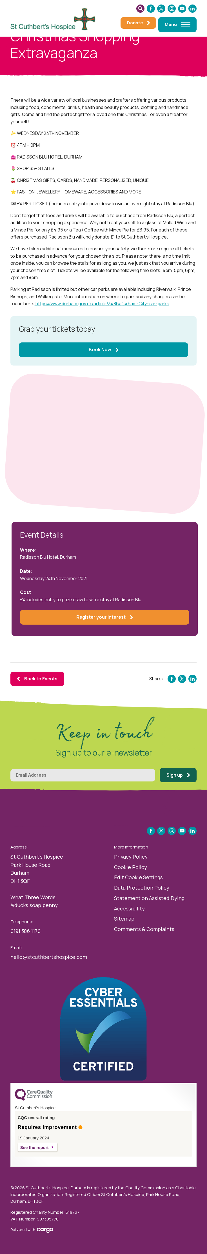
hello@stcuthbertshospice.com (48, 957)
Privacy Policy (131, 856)
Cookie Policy (130, 867)
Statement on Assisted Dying (149, 898)
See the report (34, 1147)
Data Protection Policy (141, 887)
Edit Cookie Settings (138, 877)
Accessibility (129, 908)
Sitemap (124, 918)
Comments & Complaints (144, 929)
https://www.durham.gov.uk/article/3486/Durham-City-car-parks (102, 303)
